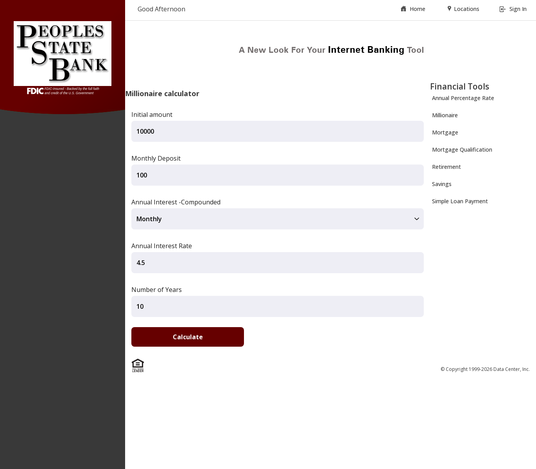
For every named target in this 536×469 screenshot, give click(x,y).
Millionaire (445, 115)
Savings (442, 184)
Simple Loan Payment (460, 201)
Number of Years (156, 289)
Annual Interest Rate (161, 246)
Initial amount (151, 114)
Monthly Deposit (156, 158)
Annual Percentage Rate (463, 98)
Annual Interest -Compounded (175, 202)
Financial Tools (459, 86)
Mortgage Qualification (462, 149)
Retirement (446, 166)
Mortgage (445, 132)
